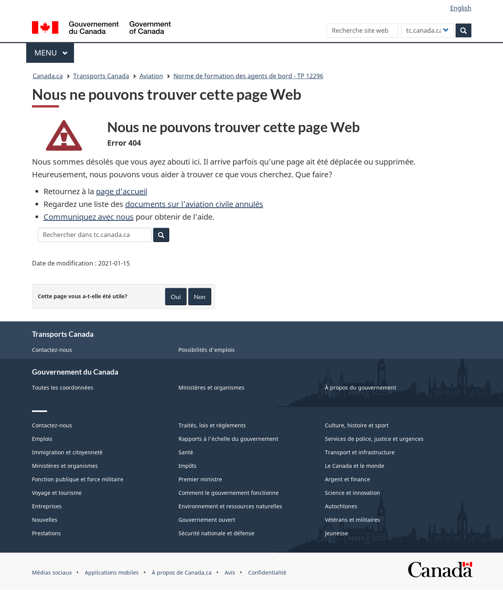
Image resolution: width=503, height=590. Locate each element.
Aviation (151, 76)
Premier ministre (200, 479)
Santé (185, 452)
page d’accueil (121, 191)
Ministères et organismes (211, 387)
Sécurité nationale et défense (216, 533)
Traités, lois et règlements (212, 425)
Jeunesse (336, 533)
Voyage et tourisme (57, 492)
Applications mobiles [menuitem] (112, 572)
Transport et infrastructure (360, 452)
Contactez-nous (52, 349)
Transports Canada (101, 76)
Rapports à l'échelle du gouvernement (228, 438)
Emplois (42, 438)
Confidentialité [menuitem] (267, 572)
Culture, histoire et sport (357, 425)
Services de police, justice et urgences (374, 438)
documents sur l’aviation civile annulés (194, 204)
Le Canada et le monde (354, 465)
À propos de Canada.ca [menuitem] (182, 572)
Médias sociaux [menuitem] (52, 572)
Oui (176, 296)
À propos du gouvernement (360, 387)
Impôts (187, 465)
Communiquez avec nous (89, 217)
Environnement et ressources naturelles (230, 506)
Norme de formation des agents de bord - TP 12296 (248, 76)
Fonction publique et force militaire (77, 479)
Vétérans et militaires (352, 519)
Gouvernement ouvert (206, 519)
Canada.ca (48, 76)
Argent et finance (347, 479)
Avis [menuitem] (230, 572)
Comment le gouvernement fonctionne (228, 492)
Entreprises (47, 506)
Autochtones (341, 506)
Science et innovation (352, 492)
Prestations (46, 533)
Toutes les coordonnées (62, 387)
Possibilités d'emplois (206, 349)
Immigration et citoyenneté (67, 452)
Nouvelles (44, 519)
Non (199, 296)
